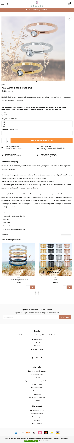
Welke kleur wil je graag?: (11, 129)
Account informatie (37, 410)
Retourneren (37, 391)
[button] (36, 81)
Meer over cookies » (44, 441)
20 (36, 126)
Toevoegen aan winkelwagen (41, 140)
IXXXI (3, 84)
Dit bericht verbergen (31, 441)
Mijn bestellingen (37, 413)
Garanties (37, 401)
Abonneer (65, 317)
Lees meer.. (20, 100)
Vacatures (37, 394)
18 (36, 123)
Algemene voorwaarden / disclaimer (37, 381)
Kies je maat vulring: (9, 119)
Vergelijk (37, 420)
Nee (5, 115)
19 (36, 124)
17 (36, 121)
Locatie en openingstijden (37, 371)
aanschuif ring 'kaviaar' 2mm (19, 280)
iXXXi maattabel (37, 374)
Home (27, 14)
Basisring (55, 280)
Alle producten (37, 423)
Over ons (37, 378)
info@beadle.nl (38, 350)
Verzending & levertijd (37, 397)
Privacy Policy (37, 384)
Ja (5, 112)
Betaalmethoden (37, 387)
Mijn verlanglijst (37, 417)
